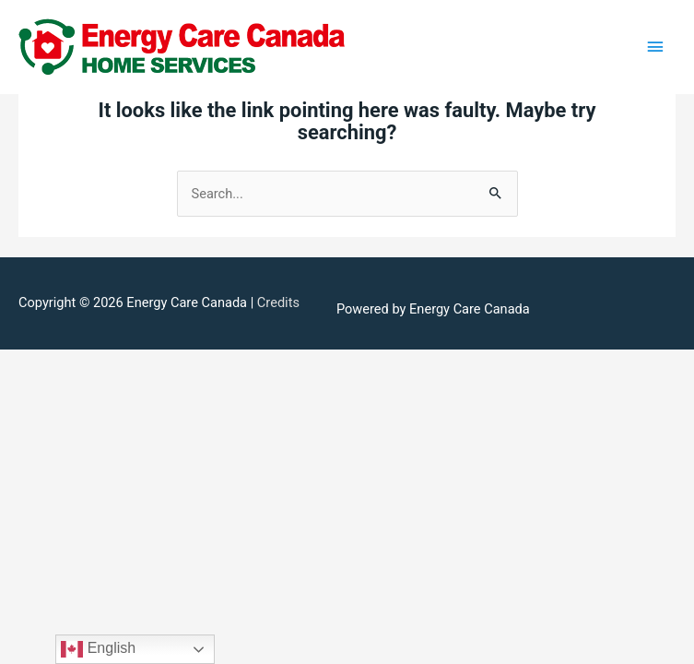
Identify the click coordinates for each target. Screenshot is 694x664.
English (98, 649)
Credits (278, 302)
